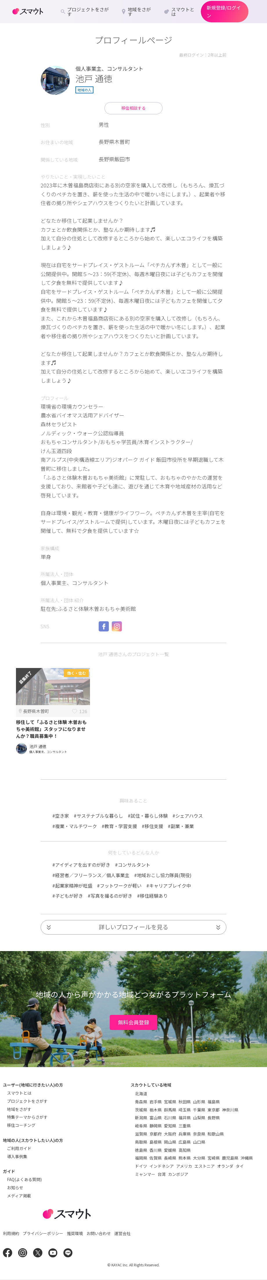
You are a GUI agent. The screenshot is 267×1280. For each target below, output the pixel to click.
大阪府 (170, 1134)
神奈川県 (230, 1110)
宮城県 (170, 1102)
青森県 (141, 1102)
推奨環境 (75, 1233)
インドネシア (161, 1166)
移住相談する (133, 108)
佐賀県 (155, 1158)
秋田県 (184, 1102)
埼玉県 (184, 1110)
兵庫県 (184, 1134)
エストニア (204, 1166)
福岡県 (141, 1158)
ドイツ (141, 1166)
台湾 (162, 1174)
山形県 (199, 1102)
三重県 (184, 1126)
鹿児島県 (230, 1158)
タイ (240, 1166)
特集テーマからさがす (27, 1117)
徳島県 (141, 1150)
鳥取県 (141, 1142)
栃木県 (155, 1110)
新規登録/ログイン (224, 11)
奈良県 (199, 1134)
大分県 (199, 1158)
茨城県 (141, 1110)
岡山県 (170, 1142)
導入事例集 (17, 1156)
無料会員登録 (133, 1022)
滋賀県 (141, 1134)
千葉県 (199, 1110)
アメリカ (184, 1166)
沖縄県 (247, 1158)
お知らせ (15, 1187)
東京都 (214, 1110)
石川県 (170, 1117)
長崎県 (170, 1158)
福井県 (184, 1117)
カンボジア (178, 1174)
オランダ (225, 1166)
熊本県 (184, 1158)
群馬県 (170, 1110)
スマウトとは (19, 1093)
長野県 (214, 1117)
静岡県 (155, 1126)
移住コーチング (21, 1125)
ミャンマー (145, 1174)
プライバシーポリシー (43, 1233)
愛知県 (170, 1126)
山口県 (199, 1142)
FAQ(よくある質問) (24, 1179)
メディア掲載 (19, 1195)
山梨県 (199, 1117)
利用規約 (11, 1233)
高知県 (184, 1150)
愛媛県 (170, 1150)
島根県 (155, 1142)
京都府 (155, 1134)
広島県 (184, 1142)
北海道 (141, 1093)
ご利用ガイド (19, 1148)
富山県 (155, 1117)
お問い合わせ (98, 1233)
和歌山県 (216, 1134)
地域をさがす (19, 1109)
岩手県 (155, 1102)
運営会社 (122, 1233)
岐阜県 (141, 1126)
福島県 (214, 1102)
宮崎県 (214, 1158)
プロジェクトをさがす (27, 1101)
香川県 (155, 1150)
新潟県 (141, 1117)
